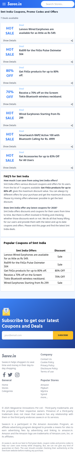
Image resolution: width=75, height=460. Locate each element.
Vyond (44, 394)
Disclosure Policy (49, 368)
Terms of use (47, 371)
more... (44, 397)
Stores (5, 387)
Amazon (45, 384)
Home (5, 384)
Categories (7, 391)
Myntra (44, 391)
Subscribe (63, 335)
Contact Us (46, 359)
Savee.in (9, 356)
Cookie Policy (47, 362)
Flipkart (44, 387)
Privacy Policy (47, 365)
